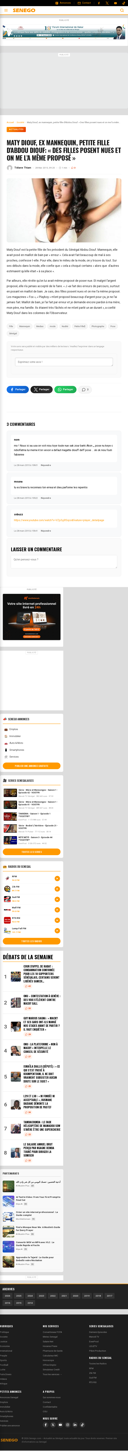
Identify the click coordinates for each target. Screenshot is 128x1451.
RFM (91, 1369)
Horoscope (48, 1361)
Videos (3, 1379)
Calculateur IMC (50, 1356)
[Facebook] (98, 3)
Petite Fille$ (79, 326)
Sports (3, 1361)
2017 (109, 1296)
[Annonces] (63, 3)
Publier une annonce (10, 1426)
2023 (41, 1296)
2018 (98, 1296)
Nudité (65, 326)
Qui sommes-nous (51, 1398)
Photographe (98, 326)
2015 (19, 1303)
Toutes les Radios (97, 1364)
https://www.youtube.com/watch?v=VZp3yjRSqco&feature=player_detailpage (59, 520)
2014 (30, 1303)
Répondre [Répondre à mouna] (46, 498)
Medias (40, 326)
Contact (47, 1402)
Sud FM (92, 1378)
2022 (53, 1296)
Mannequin (24, 326)
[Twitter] (107, 3)
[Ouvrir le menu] (6, 10)
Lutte (2, 1370)
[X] (53, 1425)
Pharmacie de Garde (52, 1351)
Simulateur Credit (51, 1370)
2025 (19, 1296)
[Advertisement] (64, 81)
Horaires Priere (50, 1346)
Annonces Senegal (9, 1398)
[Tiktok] (123, 3)
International (6, 1351)
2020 (75, 1296)
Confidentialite (50, 1407)
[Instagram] (67, 1425)
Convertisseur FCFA (52, 1332)
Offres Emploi (49, 1365)
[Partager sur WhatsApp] (65, 390)
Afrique (3, 1384)
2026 (7, 1296)
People (3, 1356)
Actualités (16, 129)
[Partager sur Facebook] (18, 390)
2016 (7, 1303)
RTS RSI (92, 1383)
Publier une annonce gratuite (31, 766)
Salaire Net (48, 1342)
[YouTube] (115, 3)
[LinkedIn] (75, 1425)
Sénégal (13, 333)
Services (11, 757)
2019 (87, 1296)
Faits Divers (5, 1375)
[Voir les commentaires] (85, 390)
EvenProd (93, 1342)
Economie (5, 1346)
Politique (4, 1332)
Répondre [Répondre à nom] (46, 466)
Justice (3, 1342)
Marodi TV (94, 1337)
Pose (112, 326)
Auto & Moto (13, 743)
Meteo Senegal (50, 1337)
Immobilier (12, 737)
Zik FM (92, 1373)
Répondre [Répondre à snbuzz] (46, 531)
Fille (11, 326)
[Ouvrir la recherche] (122, 10)
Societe (4, 1337)
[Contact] (84, 3)
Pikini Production (97, 1351)
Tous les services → (52, 1375)
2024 (30, 1296)
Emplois (11, 730)
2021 (64, 1296)
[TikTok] (82, 1425)
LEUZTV (93, 1346)
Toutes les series (32, 852)
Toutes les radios (31, 941)
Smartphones (14, 750)
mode (53, 326)
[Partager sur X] (41, 390)
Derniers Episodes (98, 1332)
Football (4, 1365)
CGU (45, 1412)
